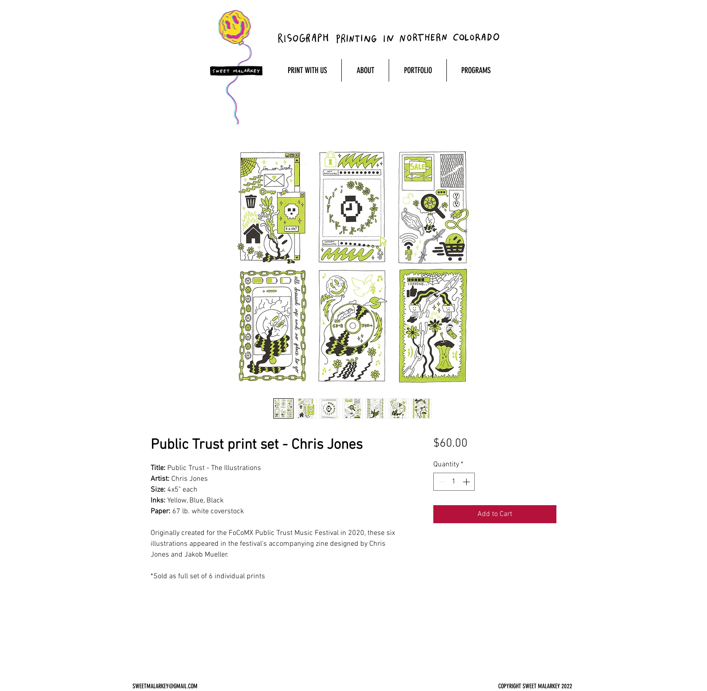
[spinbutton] (454, 481)
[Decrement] (441, 481)
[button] (307, 70)
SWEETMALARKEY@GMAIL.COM (165, 686)
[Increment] (467, 481)
